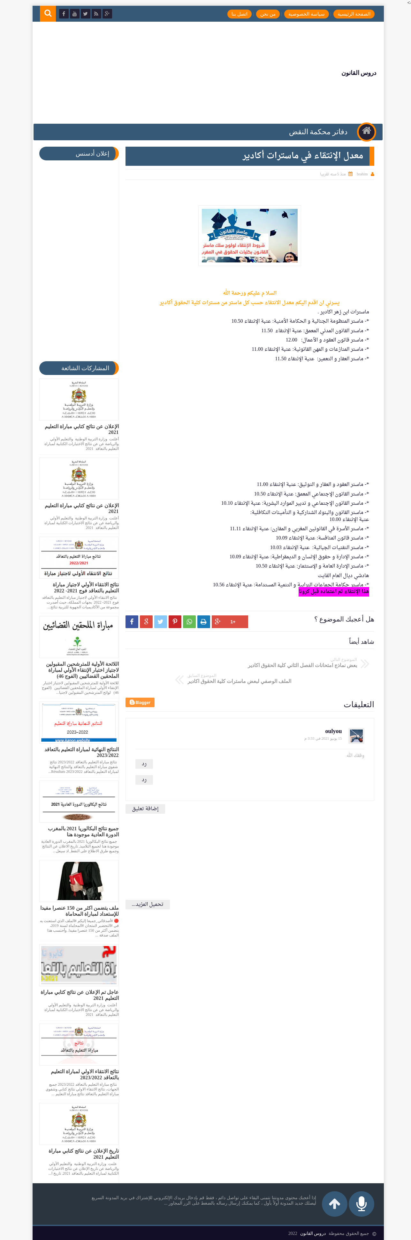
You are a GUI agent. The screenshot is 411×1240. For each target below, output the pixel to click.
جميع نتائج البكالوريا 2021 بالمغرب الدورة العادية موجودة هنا (80, 831)
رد (141, 745)
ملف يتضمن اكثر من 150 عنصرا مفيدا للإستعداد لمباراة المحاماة (77, 911)
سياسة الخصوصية (302, 14)
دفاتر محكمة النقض (316, 132)
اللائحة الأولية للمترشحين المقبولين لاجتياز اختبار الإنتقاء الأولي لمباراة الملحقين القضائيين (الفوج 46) (79, 670)
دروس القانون (354, 73)
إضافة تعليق (142, 790)
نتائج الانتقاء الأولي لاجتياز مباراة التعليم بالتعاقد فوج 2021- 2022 (83, 587)
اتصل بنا (235, 14)
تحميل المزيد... (145, 885)
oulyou (331, 712)
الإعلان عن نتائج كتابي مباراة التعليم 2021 (79, 429)
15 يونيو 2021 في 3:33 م (320, 719)
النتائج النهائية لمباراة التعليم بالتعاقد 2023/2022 (79, 752)
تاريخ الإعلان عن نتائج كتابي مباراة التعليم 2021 (81, 1154)
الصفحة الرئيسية (349, 14)
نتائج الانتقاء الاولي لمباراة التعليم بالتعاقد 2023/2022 (82, 1074)
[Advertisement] (156, 72)
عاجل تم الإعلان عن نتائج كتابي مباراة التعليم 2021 (77, 995)
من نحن (263, 14)
